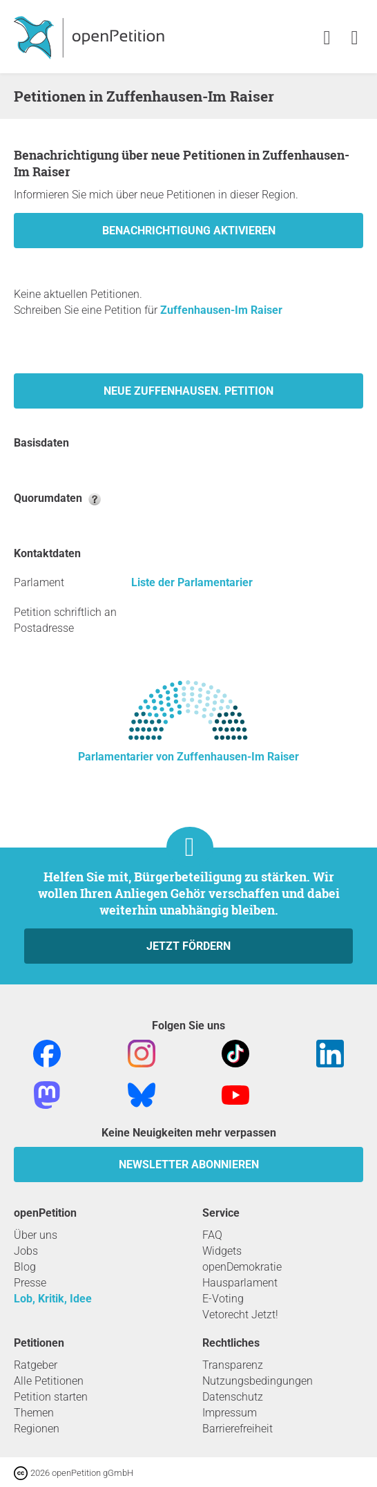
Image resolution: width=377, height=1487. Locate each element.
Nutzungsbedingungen (257, 1380)
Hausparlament (240, 1282)
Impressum (229, 1412)
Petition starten (51, 1396)
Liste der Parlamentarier (192, 582)
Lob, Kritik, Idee (53, 1298)
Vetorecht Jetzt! (240, 1314)
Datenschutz (232, 1396)
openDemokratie (242, 1266)
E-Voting (223, 1298)
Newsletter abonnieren (189, 1164)
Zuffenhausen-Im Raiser (221, 310)
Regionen (36, 1428)
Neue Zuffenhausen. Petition (188, 391)
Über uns (35, 1235)
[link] (354, 38)
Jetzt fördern (188, 946)
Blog (25, 1266)
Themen (34, 1412)
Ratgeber (35, 1365)
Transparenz (232, 1365)
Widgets (222, 1250)
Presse (30, 1282)
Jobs (26, 1250)
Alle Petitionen (49, 1380)
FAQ (212, 1235)
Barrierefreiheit (237, 1428)
